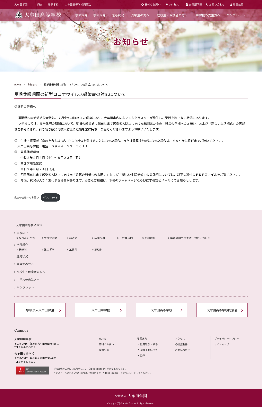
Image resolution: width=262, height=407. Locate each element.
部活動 (72, 238)
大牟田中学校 (100, 310)
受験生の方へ (140, 15)
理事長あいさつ (148, 350)
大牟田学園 (21, 4)
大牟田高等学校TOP (28, 225)
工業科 (72, 249)
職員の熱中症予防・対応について (189, 238)
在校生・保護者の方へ (172, 15)
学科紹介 (99, 15)
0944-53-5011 (27, 361)
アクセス (172, 4)
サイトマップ (221, 344)
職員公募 (237, 4)
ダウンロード (50, 197)
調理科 (97, 249)
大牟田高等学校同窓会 (78, 4)
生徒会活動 (49, 238)
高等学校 (53, 4)
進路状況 (118, 15)
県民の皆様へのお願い (26, 197)
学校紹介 (81, 15)
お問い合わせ (215, 4)
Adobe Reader (97, 368)
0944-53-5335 (27, 347)
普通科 (22, 249)
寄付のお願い (150, 4)
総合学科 (48, 249)
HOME (17, 84)
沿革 (142, 355)
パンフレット (235, 15)
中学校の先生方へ (208, 15)
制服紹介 (148, 238)
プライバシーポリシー (226, 338)
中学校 (38, 4)
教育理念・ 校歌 (149, 344)
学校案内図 (125, 238)
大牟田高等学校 (161, 310)
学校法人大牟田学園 (40, 310)
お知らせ (32, 84)
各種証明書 (194, 4)
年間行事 (98, 238)
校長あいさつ (26, 238)
